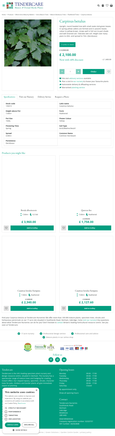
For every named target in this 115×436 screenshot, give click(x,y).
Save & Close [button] (12, 425)
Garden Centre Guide (69, 432)
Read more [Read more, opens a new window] (22, 403)
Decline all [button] (29, 425)
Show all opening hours (69, 393)
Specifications (9, 96)
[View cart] (111, 5)
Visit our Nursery (26, 96)
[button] (21, 430)
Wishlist (6, 227)
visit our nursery (89, 320)
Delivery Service (44, 96)
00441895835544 (66, 419)
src (98, 5)
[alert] (20, 411)
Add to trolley (32, 228)
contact (60, 322)
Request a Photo (62, 96)
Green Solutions (52, 432)
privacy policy (85, 432)
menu (4, 5)
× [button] (36, 390)
